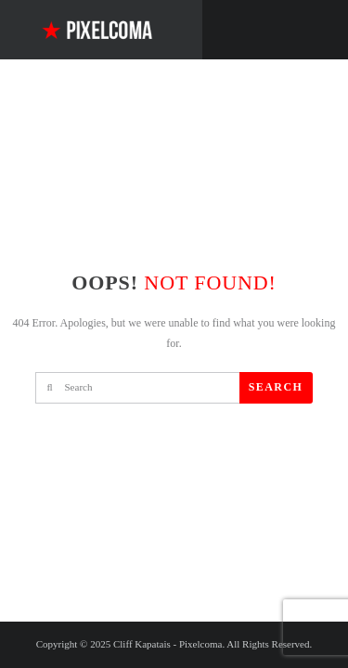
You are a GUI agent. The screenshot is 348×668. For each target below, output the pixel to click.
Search (276, 386)
